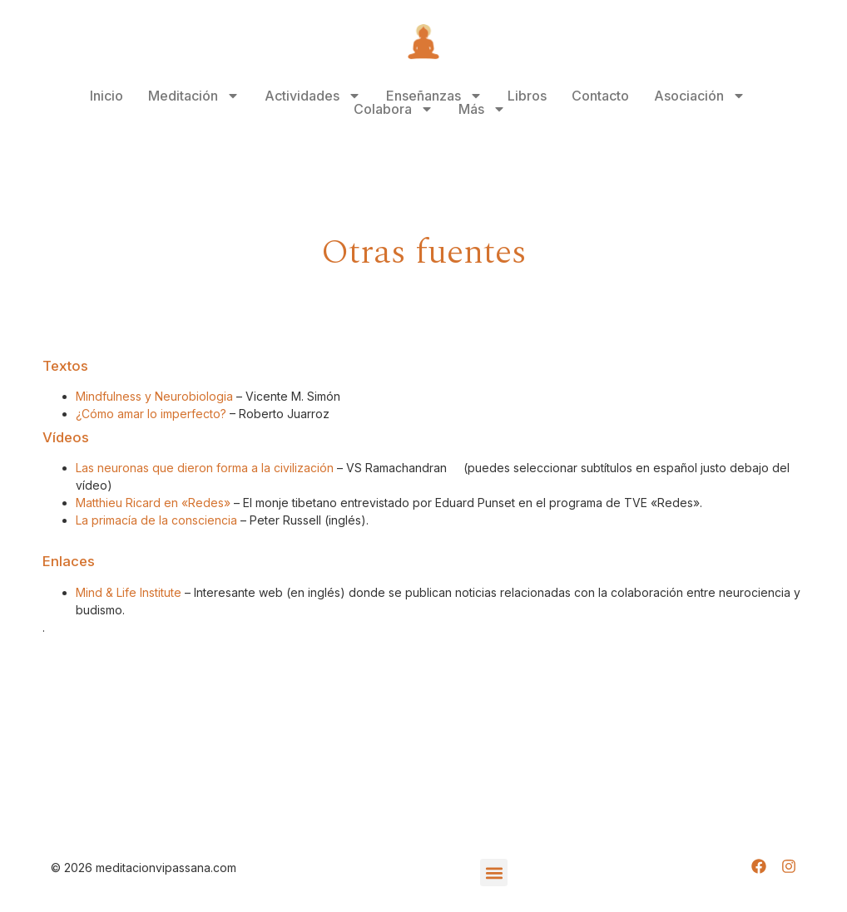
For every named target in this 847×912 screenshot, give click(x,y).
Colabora (393, 109)
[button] (494, 872)
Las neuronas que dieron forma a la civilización (205, 468)
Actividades (313, 95)
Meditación (194, 95)
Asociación (699, 95)
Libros (527, 95)
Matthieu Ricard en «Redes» (153, 502)
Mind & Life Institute (128, 592)
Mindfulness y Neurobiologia (154, 396)
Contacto (600, 95)
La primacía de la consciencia (156, 520)
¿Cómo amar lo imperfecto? (151, 414)
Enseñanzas (434, 95)
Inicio (106, 95)
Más (482, 109)
